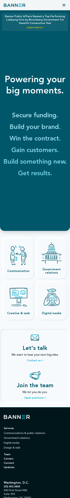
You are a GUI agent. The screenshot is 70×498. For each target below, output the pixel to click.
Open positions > (35, 398)
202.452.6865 (12, 486)
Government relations (17, 438)
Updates (9, 467)
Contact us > (35, 360)
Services (9, 428)
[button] (64, 5)
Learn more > (35, 27)
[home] (14, 5)
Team (7, 454)
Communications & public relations (24, 433)
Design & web (12, 447)
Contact (9, 463)
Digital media (11, 443)
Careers (8, 458)
